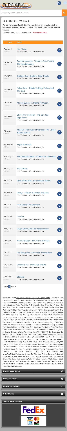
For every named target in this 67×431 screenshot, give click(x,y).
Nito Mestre (22, 49)
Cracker (20, 217)
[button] (33, 371)
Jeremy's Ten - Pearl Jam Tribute (31, 265)
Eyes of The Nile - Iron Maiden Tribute (33, 181)
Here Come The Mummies (28, 205)
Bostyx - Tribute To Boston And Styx (32, 193)
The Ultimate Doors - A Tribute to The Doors (36, 156)
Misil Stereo (22, 168)
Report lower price (40, 32)
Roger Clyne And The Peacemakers (33, 229)
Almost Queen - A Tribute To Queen (32, 103)
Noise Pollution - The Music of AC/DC (33, 241)
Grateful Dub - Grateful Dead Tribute (33, 76)
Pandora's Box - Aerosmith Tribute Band (34, 253)
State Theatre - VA (24, 52)
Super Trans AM (24, 144)
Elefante (20, 277)
